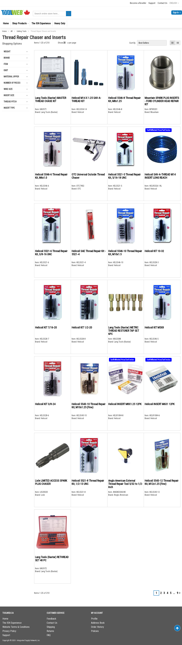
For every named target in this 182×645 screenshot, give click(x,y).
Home (4, 31)
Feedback (51, 618)
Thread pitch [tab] (10, 101)
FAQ (49, 635)
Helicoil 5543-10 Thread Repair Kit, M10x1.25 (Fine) (88, 405)
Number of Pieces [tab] (12, 83)
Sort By (132, 43)
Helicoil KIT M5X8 (154, 327)
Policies (95, 631)
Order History (97, 626)
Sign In (176, 12)
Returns (50, 631)
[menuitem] (5, 23)
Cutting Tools (22, 31)
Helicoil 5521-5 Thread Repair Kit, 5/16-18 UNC (124, 176)
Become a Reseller (138, 3)
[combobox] (52, 13)
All (12, 31)
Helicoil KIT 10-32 (154, 251)
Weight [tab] (7, 51)
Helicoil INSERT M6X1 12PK (159, 404)
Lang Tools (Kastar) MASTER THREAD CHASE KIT (50, 99)
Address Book (98, 622)
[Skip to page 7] (174, 593)
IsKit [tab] (6, 70)
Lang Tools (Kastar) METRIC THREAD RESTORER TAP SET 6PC (123, 330)
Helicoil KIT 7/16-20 (46, 327)
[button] (174, 3)
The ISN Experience (12, 622)
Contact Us (162, 3)
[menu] (91, 24)
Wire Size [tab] (8, 89)
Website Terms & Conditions (16, 626)
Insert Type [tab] (9, 108)
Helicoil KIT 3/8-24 (45, 404)
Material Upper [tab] (11, 76)
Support (151, 3)
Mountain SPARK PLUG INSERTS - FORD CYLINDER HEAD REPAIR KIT (162, 101)
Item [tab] (6, 64)
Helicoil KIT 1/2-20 (82, 327)
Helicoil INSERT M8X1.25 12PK (124, 404)
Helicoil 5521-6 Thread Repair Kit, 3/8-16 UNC (51, 252)
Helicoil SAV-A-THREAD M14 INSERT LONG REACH (160, 176)
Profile (94, 618)
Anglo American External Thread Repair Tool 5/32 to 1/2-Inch (125, 484)
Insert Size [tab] (9, 95)
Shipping (51, 626)
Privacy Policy (9, 631)
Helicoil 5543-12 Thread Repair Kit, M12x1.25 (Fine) (161, 482)
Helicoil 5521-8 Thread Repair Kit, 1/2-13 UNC (88, 482)
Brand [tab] (7, 58)
